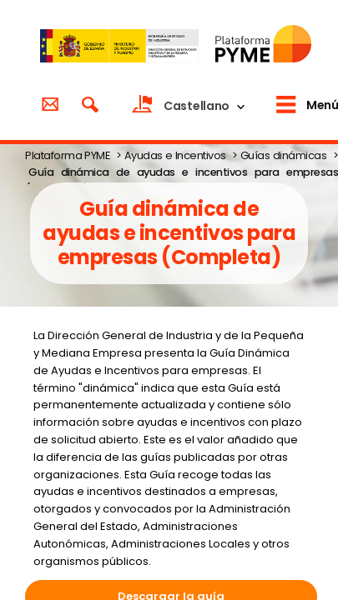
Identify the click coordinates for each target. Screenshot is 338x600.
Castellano (197, 106)
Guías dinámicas (283, 155)
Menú (322, 105)
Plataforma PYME (67, 155)
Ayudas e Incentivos (175, 155)
